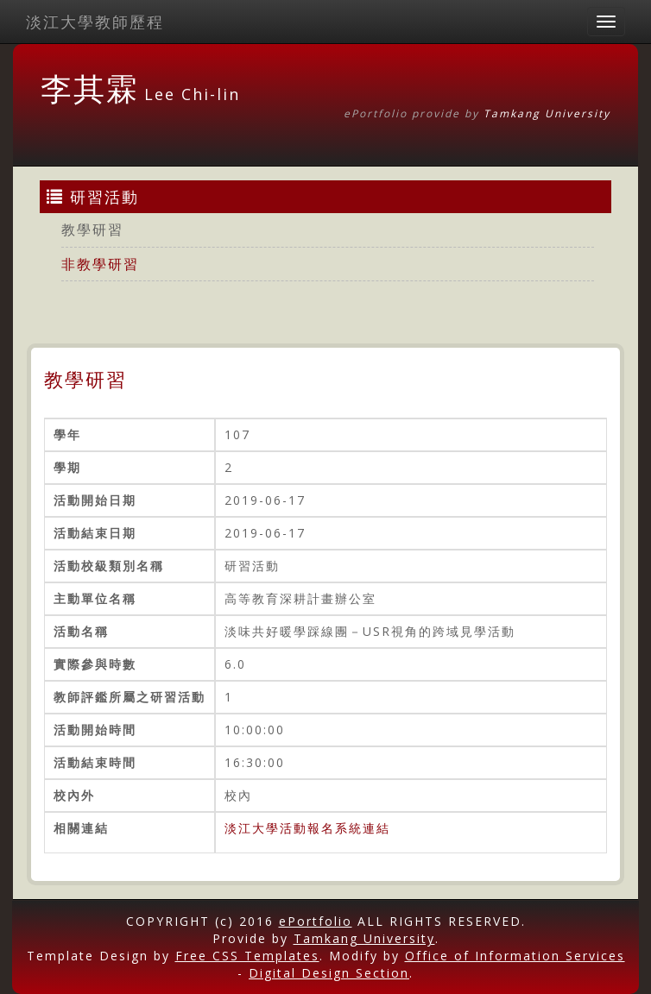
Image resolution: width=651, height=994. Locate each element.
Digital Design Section (329, 973)
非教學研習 (100, 264)
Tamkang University (547, 113)
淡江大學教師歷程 (95, 21)
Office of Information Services (515, 955)
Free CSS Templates (247, 955)
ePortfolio (315, 921)
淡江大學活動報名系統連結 (307, 828)
